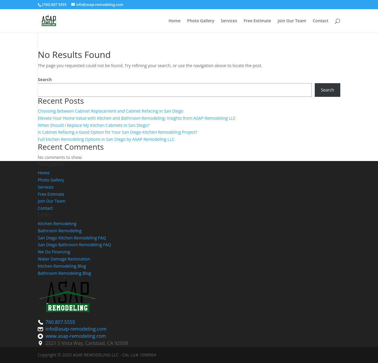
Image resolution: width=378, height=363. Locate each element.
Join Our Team (292, 21)
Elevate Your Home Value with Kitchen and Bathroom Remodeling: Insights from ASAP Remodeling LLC (136, 118)
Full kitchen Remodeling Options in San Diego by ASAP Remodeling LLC (106, 139)
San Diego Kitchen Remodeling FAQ (72, 238)
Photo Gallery (200, 21)
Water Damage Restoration (64, 259)
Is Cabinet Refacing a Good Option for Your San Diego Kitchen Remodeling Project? (117, 132)
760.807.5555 (60, 322)
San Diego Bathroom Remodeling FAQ (74, 244)
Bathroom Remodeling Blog (64, 273)
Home (175, 21)
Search (45, 79)
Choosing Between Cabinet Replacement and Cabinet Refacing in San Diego (110, 111)
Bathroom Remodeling (59, 230)
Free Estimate (257, 21)
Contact (320, 21)
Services (229, 21)
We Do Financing (54, 252)
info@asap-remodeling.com (75, 329)
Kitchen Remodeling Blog (62, 266)
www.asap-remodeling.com (75, 336)
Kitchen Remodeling (57, 223)
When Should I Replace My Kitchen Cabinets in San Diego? (93, 125)
